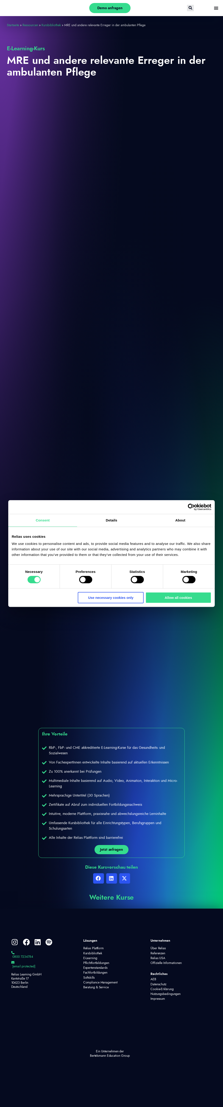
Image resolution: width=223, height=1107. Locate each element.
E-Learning (90, 958)
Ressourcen (30, 25)
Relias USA (158, 958)
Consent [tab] (43, 520)
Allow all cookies (178, 598)
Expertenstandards (95, 967)
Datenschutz (158, 984)
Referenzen (158, 953)
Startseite (13, 25)
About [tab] (180, 520)
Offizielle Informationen (166, 963)
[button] (98, 878)
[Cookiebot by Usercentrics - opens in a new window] (191, 507)
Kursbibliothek (51, 25)
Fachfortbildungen (95, 972)
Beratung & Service (96, 987)
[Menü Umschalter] (216, 8)
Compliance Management (100, 982)
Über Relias (158, 948)
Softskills (89, 977)
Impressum (158, 998)
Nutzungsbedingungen (164, 994)
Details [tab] (111, 520)
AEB (153, 979)
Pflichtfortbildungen (96, 963)
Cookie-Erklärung (162, 989)
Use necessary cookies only (111, 598)
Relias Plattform (93, 948)
